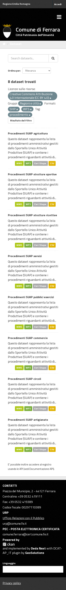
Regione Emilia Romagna (16, 4)
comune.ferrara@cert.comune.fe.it (25, 534)
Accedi (58, 4)
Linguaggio (9, 563)
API (21, 469)
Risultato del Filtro (21, 120)
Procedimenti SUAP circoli (24, 379)
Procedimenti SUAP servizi (25, 256)
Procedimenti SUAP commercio (28, 338)
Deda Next (38, 548)
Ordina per (14, 70)
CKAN (9, 544)
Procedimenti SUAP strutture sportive (32, 174)
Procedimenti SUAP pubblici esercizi (31, 297)
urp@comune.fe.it (15, 523)
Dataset (16, 43)
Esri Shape (40, 163)
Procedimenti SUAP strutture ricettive (32, 215)
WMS (19, 163)
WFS (28, 163)
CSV (52, 163)
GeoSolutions (34, 552)
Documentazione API (41, 469)
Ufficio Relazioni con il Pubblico (23, 518)
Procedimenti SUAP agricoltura (28, 133)
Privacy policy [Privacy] (12, 583)
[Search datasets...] (28, 58)
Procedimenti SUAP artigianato (28, 420)
